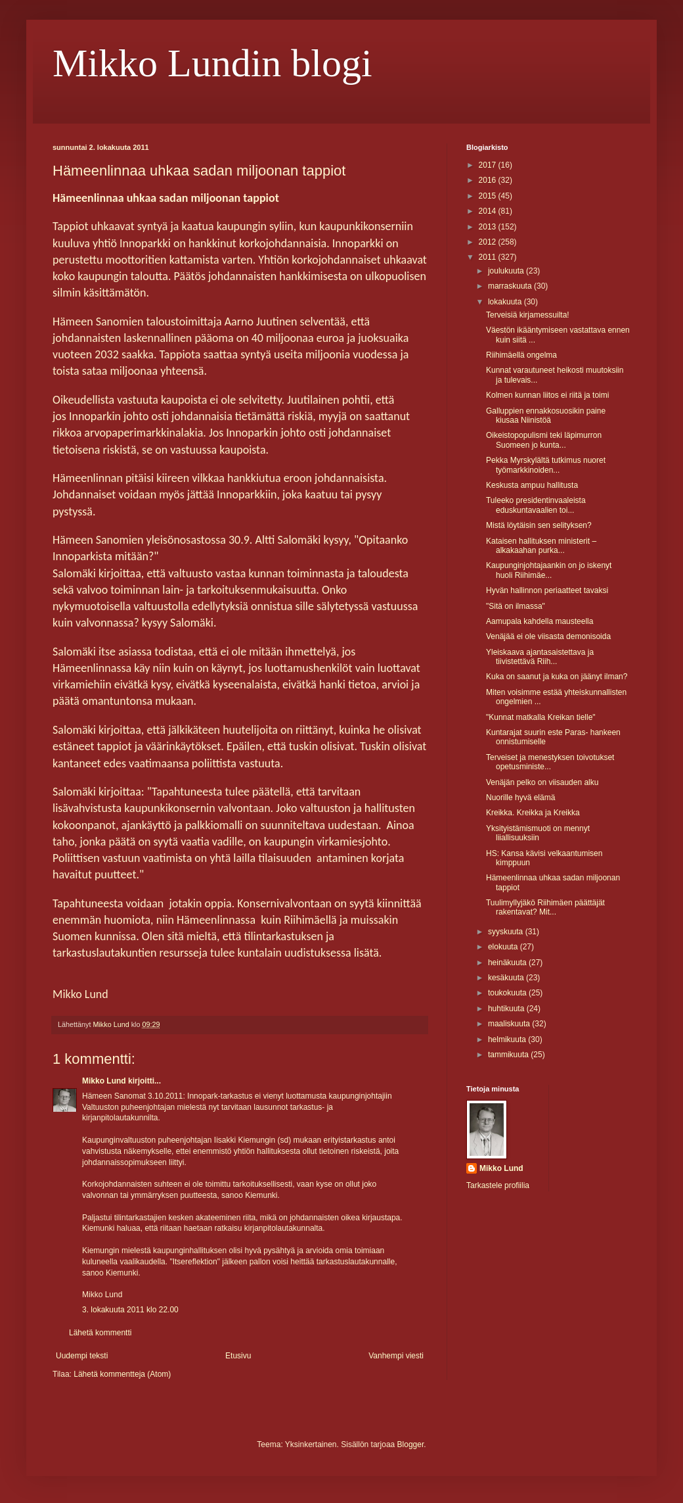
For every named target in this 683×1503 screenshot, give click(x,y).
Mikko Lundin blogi (212, 63)
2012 (488, 242)
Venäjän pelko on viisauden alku (542, 782)
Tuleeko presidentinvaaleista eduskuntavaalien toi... (536, 505)
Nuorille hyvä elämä (520, 797)
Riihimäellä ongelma (521, 355)
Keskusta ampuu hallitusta (532, 485)
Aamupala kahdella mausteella (539, 621)
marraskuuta (511, 286)
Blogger (410, 1444)
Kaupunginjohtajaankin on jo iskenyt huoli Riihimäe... (548, 570)
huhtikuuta (507, 1008)
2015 (488, 196)
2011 (488, 257)
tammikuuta (509, 1054)
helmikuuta (508, 1039)
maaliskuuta (510, 1023)
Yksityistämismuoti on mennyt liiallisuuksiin (538, 833)
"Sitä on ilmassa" (515, 606)
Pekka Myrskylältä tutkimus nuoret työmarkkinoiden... (546, 465)
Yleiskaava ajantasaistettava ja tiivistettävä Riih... (540, 657)
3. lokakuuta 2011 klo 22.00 (130, 1309)
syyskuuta (506, 931)
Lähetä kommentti (100, 1332)
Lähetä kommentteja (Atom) (122, 1374)
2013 (488, 226)
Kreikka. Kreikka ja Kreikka (533, 812)
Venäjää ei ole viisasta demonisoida (548, 636)
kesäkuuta (507, 977)
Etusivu (238, 1355)
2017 (488, 165)
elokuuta (504, 946)
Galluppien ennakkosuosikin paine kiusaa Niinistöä (546, 415)
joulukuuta (507, 270)
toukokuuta (508, 992)
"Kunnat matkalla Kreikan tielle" (541, 717)
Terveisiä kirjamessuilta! (527, 315)
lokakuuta (506, 301)
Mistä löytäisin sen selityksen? (539, 525)
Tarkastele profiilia (497, 1185)
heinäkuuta (508, 962)
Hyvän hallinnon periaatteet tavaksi (547, 590)
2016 (488, 180)
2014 (488, 211)
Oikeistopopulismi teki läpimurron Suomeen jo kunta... (544, 440)
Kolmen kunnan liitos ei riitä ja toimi (547, 395)
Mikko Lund (104, 1081)
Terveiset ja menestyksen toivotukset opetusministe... (550, 762)
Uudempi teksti (82, 1355)
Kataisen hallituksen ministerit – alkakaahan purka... (541, 546)
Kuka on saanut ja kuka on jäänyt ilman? (556, 676)
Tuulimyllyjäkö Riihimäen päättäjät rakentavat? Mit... (545, 907)
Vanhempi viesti (396, 1355)
